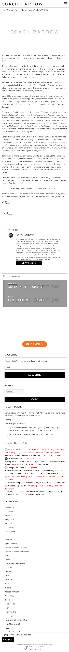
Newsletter (9, 580)
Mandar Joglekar (15, 486)
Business (8, 524)
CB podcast (9, 528)
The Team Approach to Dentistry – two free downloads (33, 487)
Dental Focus (37, 649)
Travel (7, 628)
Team (7, 608)
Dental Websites (35, 647)
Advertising (9, 508)
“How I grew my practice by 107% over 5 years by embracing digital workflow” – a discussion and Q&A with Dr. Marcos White (32, 429)
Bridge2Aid (16, 276)
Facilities (8, 556)
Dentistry (8, 540)
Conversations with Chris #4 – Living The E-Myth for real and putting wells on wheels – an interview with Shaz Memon (35, 414)
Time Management (12, 624)
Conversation (10, 532)
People (7, 584)
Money (7, 576)
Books (7, 516)
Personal (8, 588)
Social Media (10, 604)
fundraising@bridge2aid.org (18, 196)
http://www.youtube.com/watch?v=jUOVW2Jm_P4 (36, 188)
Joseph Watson (15, 468)
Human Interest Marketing (15, 564)
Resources (9, 600)
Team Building (10, 612)
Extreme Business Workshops (17, 552)
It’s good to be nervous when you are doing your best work (29, 434)
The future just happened (15, 424)
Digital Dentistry (11, 544)
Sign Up (8, 639)
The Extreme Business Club (16, 620)
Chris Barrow (14, 459)
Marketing (8, 572)
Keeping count (11, 420)
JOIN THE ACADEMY (34, 344)
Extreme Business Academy (16, 548)
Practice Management (13, 592)
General (8, 560)
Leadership (9, 568)
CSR (6, 536)
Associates (9, 512)
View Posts (29, 263)
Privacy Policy (48, 644)
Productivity (9, 596)
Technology (9, 616)
